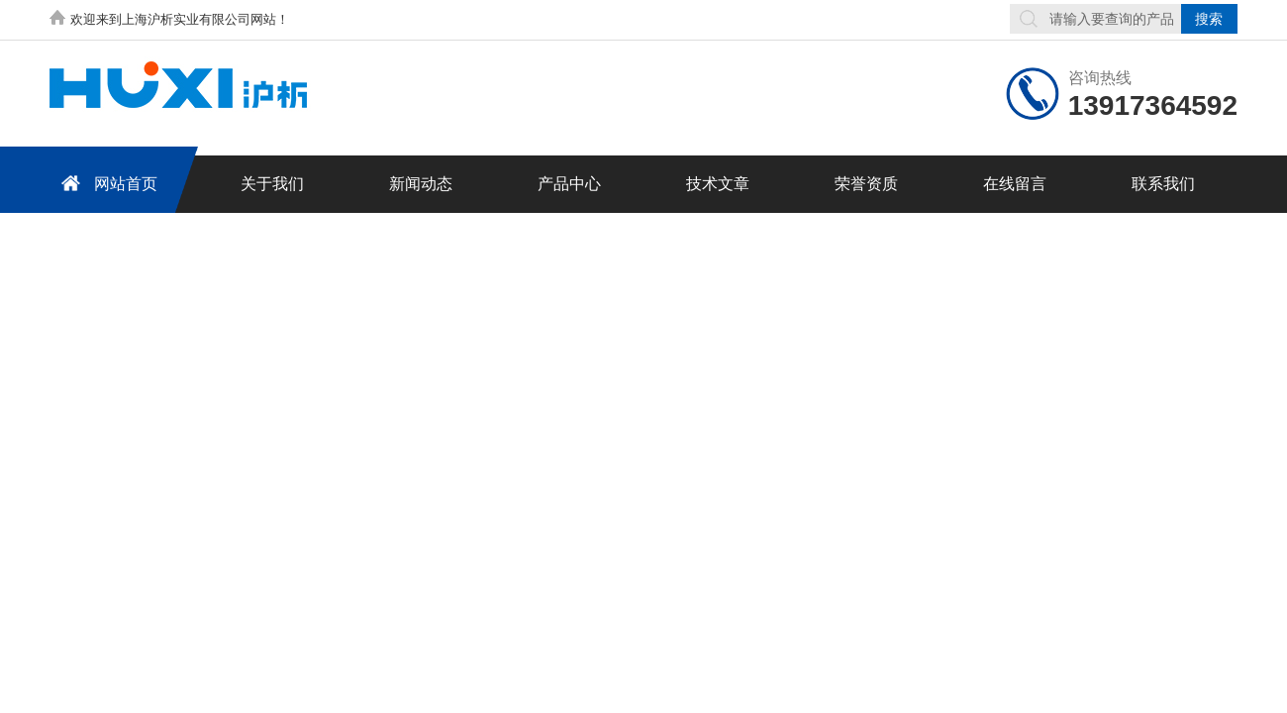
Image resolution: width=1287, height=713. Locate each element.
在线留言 (1014, 183)
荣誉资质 (866, 183)
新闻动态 (420, 183)
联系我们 (1163, 183)
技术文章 (717, 183)
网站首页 (105, 182)
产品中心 (569, 183)
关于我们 (272, 183)
